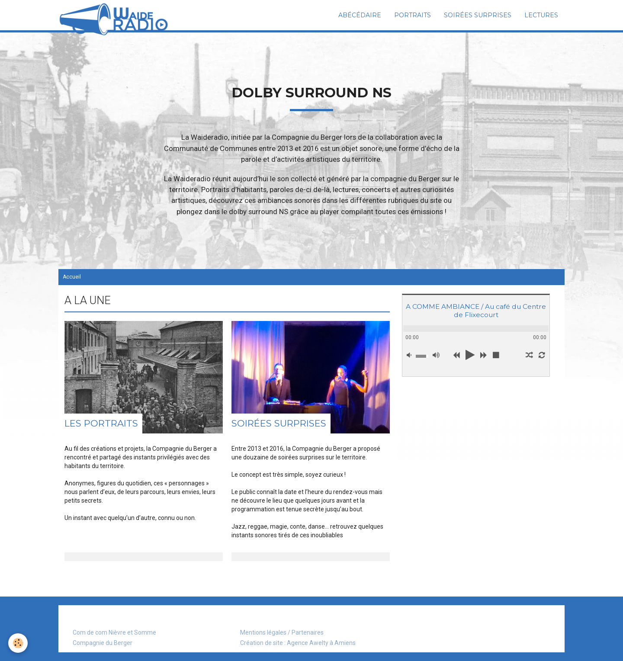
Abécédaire (359, 15)
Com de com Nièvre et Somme (114, 632)
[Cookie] (18, 643)
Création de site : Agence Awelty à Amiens (298, 642)
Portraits (412, 15)
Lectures (541, 15)
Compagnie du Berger (102, 642)
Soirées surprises (477, 15)
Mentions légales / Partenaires (282, 632)
